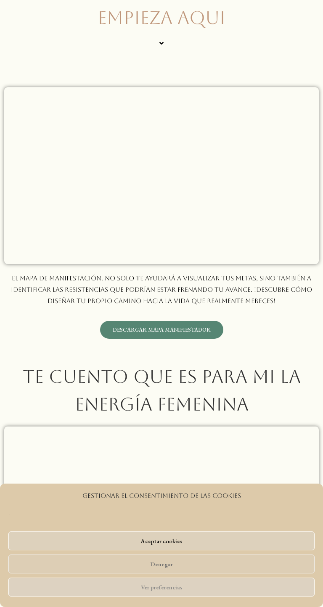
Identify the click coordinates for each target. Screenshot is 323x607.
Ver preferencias (162, 587)
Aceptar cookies (161, 541)
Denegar (161, 564)
